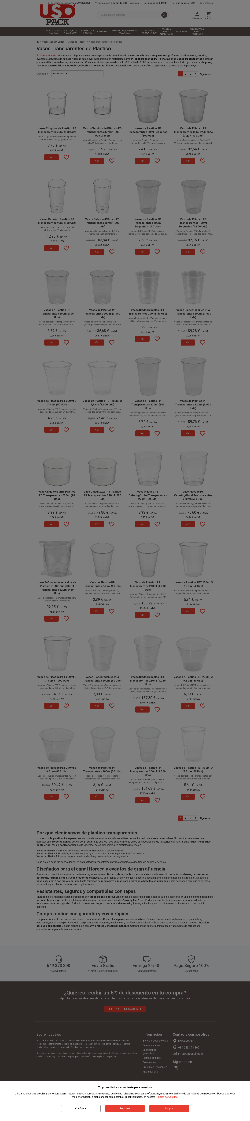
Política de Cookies (167, 1096)
